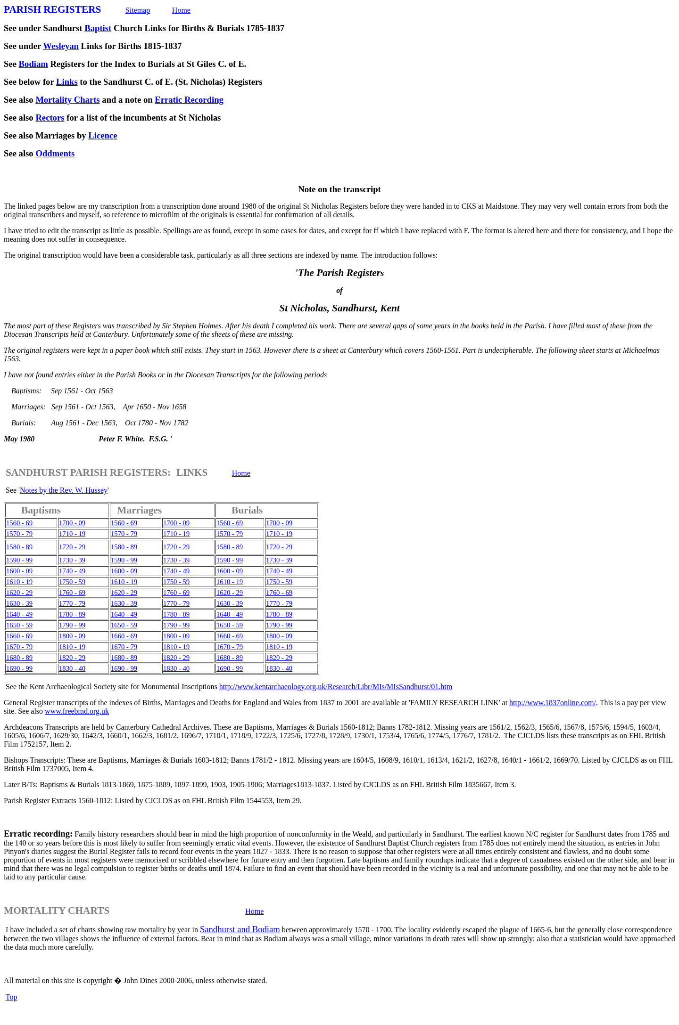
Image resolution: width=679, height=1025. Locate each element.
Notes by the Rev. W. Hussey (64, 490)
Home (181, 10)
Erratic (17, 833)
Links (67, 82)
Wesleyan (61, 46)
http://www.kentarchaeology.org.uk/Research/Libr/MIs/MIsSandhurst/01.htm (335, 687)
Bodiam (33, 64)
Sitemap (137, 10)
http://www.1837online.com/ (552, 703)
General (16, 703)
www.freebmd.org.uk (77, 711)
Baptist (97, 28)
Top (11, 997)
